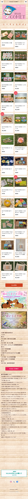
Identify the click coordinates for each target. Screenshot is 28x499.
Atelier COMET (14, 368)
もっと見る (14, 285)
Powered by (14, 491)
